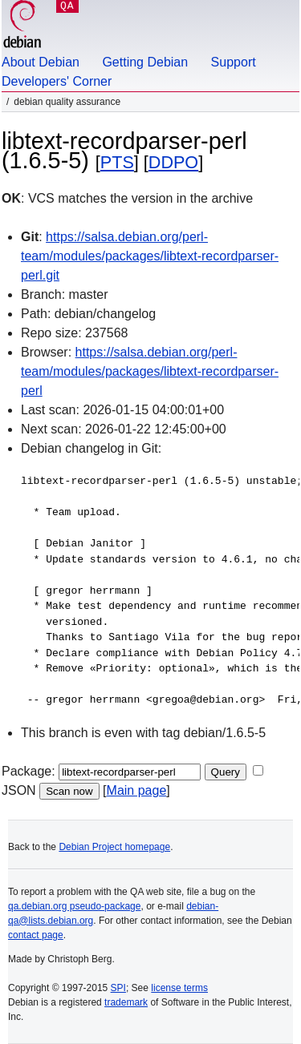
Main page (137, 790)
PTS (117, 162)
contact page (35, 935)
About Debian (40, 62)
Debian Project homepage (114, 847)
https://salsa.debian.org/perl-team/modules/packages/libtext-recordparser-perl (150, 371)
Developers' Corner (57, 81)
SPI (118, 988)
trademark (126, 1002)
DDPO (173, 162)
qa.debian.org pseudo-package (74, 906)
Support (233, 62)
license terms (179, 988)
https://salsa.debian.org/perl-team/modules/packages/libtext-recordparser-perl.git (150, 256)
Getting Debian (145, 62)
